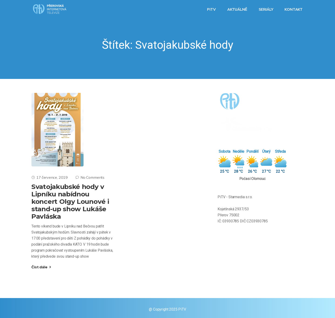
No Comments (90, 177)
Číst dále (41, 267)
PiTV (212, 9)
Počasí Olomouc (252, 178)
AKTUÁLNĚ (237, 9)
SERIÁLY (266, 9)
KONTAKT (294, 9)
